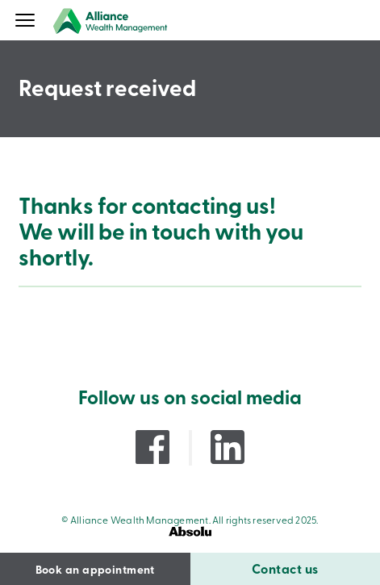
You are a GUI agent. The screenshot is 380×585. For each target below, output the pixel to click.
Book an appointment (95, 569)
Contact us (285, 568)
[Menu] (25, 21)
